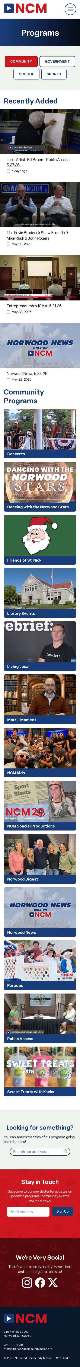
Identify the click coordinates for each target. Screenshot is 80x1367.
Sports (54, 74)
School (26, 74)
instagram (27, 1282)
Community (21, 61)
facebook (40, 1282)
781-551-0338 (13, 1345)
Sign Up (63, 1211)
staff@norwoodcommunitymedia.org (28, 1349)
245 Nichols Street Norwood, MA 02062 (17, 1334)
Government (57, 61)
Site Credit (63, 1358)
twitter (53, 1282)
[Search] (35, 1152)
